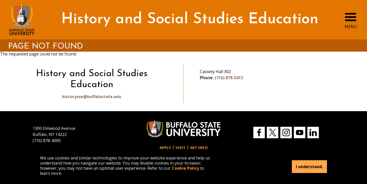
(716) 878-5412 (229, 77)
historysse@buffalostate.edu (91, 96)
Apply (165, 147)
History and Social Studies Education (189, 19)
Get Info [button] (199, 147)
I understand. (309, 166)
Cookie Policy (185, 168)
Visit (181, 147)
